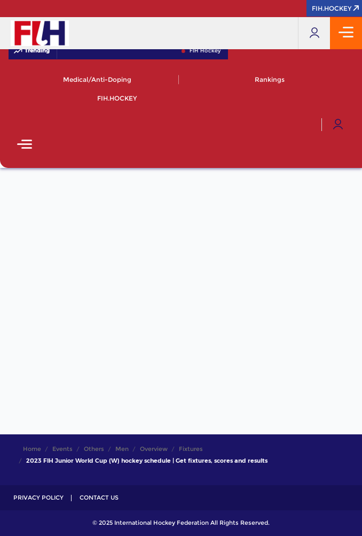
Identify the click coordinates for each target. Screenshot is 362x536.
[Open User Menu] (338, 124)
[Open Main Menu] (25, 145)
